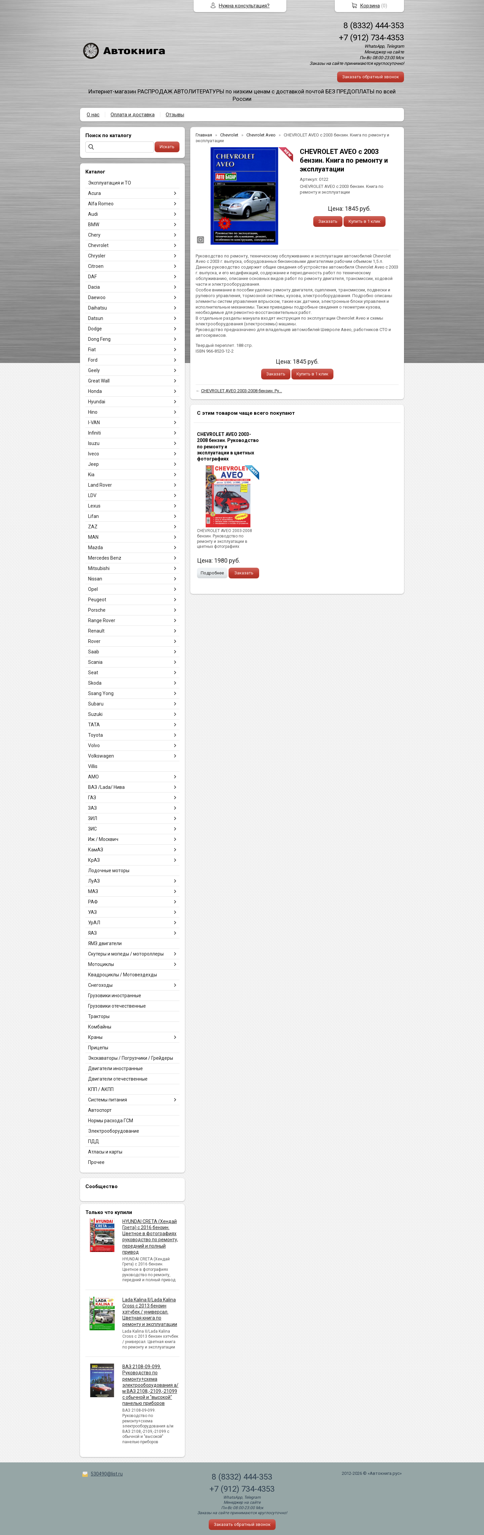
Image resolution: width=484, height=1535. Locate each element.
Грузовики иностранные (114, 995)
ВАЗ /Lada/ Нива (106, 787)
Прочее (96, 1162)
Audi (93, 214)
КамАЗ (95, 849)
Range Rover (101, 620)
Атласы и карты (105, 1152)
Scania (95, 662)
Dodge (95, 328)
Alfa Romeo (101, 203)
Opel (93, 589)
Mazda (95, 547)
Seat (93, 672)
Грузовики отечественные (117, 1006)
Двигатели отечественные (118, 1079)
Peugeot (97, 599)
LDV (92, 495)
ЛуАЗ (94, 881)
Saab (93, 651)
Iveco (93, 453)
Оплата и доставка (133, 115)
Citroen (96, 266)
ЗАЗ (92, 808)
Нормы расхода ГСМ (110, 1120)
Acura (94, 193)
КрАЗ (94, 860)
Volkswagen (101, 756)
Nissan (95, 578)
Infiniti (94, 433)
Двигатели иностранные (115, 1068)
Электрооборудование (113, 1131)
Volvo (94, 745)
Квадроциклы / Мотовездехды (122, 974)
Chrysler (97, 255)
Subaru (96, 703)
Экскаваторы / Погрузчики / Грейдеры (130, 1058)
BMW (93, 224)
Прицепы (98, 1047)
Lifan (93, 516)
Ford (92, 360)
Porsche (97, 610)
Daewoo (97, 297)
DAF (92, 276)
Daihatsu (97, 308)
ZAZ (92, 526)
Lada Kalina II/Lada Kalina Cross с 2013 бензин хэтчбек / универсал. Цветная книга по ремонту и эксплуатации (149, 1312)
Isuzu (93, 443)
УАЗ (92, 912)
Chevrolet (98, 245)
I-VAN (94, 422)
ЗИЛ (92, 818)
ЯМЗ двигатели (105, 943)
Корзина (370, 6)
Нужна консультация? (244, 6)
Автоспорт (100, 1110)
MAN (93, 537)
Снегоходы (100, 985)
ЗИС (92, 829)
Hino (92, 412)
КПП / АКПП (101, 1089)
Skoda (95, 683)
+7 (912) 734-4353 (371, 37)
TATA (94, 724)
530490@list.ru (107, 1474)
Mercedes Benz (104, 558)
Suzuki (95, 714)
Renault (96, 631)
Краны (95, 1037)
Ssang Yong (101, 693)
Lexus (94, 506)
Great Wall (99, 380)
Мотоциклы (101, 964)
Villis (92, 766)
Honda (95, 391)
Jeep (93, 464)
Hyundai (96, 401)
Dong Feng (99, 339)
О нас (93, 115)
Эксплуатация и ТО (109, 183)
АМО (93, 776)
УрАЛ (94, 922)
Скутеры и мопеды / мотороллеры (126, 954)
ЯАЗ (92, 933)
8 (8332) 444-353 (374, 25)
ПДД (93, 1141)
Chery (94, 235)
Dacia (94, 287)
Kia (91, 474)
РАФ (93, 901)
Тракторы (99, 1016)
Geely (94, 370)
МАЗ (93, 891)
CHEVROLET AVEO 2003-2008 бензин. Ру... (241, 390)
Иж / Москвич (103, 839)
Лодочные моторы (108, 870)
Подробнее (212, 572)
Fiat (92, 349)
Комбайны (99, 1026)
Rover (94, 641)
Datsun (95, 318)
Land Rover (100, 485)
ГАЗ (92, 797)
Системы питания (107, 1099)
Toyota (95, 735)
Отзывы (175, 115)
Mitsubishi (99, 568)
